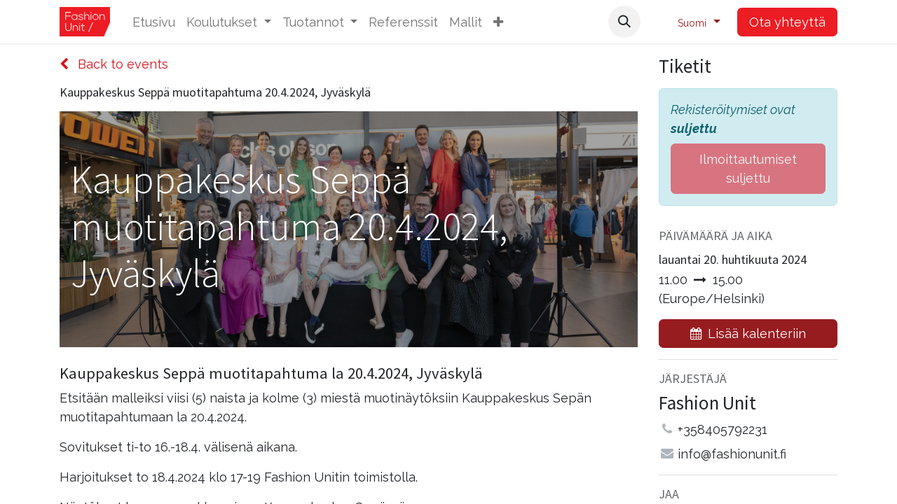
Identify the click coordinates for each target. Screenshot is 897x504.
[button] (498, 22)
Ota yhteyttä (787, 22)
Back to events (114, 64)
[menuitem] (154, 22)
